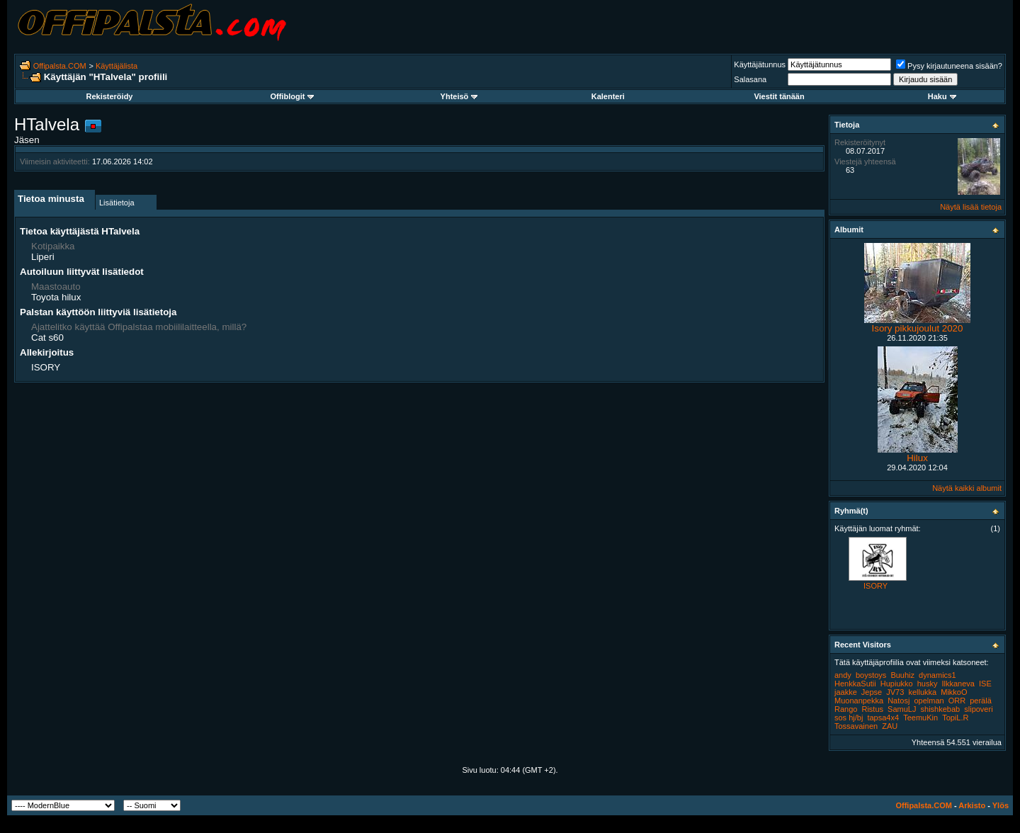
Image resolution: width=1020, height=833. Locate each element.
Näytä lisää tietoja (971, 207)
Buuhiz (902, 675)
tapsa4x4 (883, 717)
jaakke (845, 692)
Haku (942, 96)
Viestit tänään (779, 96)
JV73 (895, 692)
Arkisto (971, 805)
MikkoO (954, 692)
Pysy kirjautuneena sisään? (949, 66)
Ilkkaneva (958, 683)
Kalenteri (608, 96)
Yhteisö (459, 96)
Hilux (917, 458)
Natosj (899, 700)
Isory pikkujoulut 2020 (917, 328)
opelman (929, 700)
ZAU (889, 726)
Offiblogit (292, 96)
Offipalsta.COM (59, 66)
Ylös (1000, 805)
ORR (956, 700)
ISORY (875, 586)
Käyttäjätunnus (760, 64)
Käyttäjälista (116, 66)
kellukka (922, 692)
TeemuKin (920, 717)
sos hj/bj (848, 717)
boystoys (871, 675)
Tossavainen (856, 726)
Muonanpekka (858, 700)
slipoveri (978, 709)
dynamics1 (937, 675)
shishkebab (940, 709)
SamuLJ (902, 709)
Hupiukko (896, 683)
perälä (981, 700)
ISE (985, 683)
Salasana (750, 79)
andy (842, 675)
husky (927, 683)
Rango (845, 709)
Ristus (872, 709)
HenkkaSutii (855, 683)
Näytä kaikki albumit (967, 488)
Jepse (871, 692)
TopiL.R (955, 717)
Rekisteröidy (109, 96)
